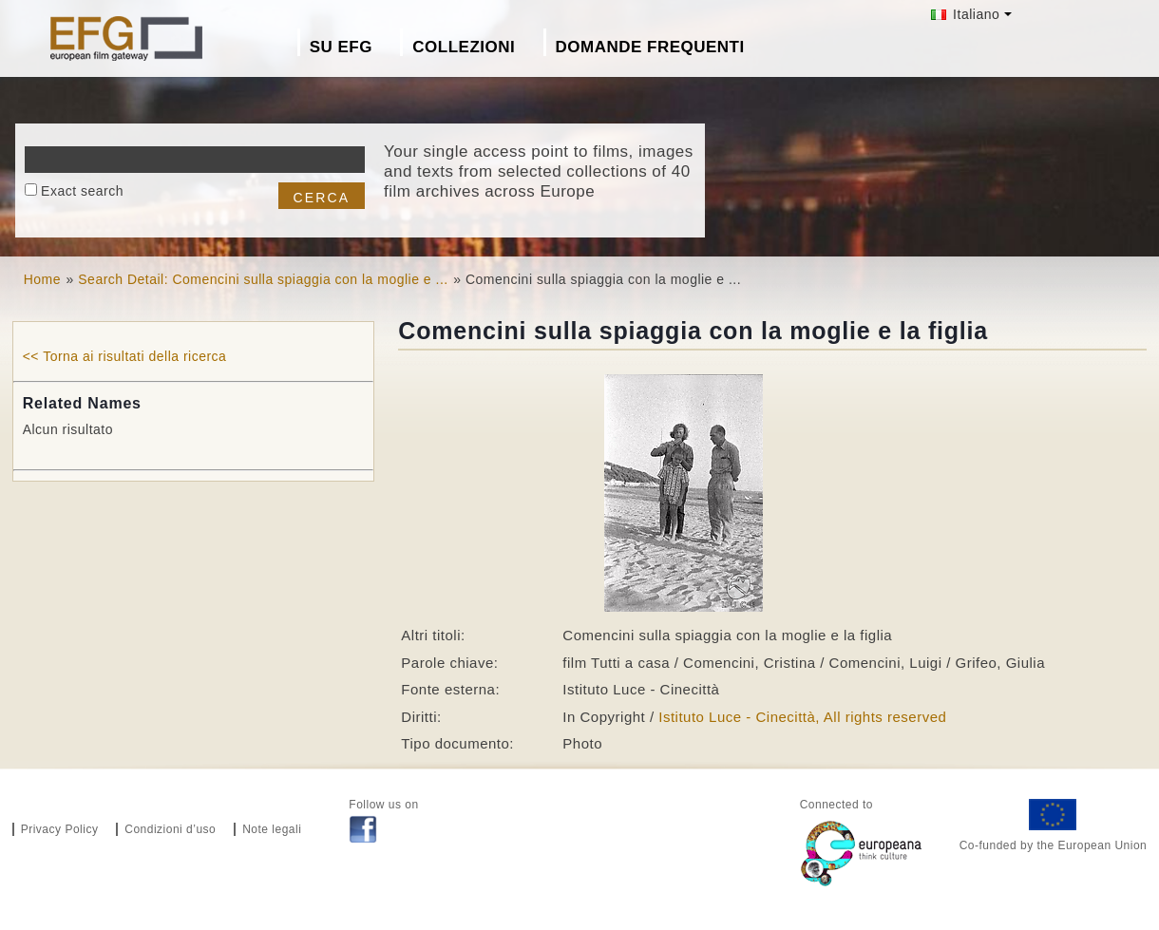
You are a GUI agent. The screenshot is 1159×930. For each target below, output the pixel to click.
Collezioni (463, 47)
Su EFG (341, 47)
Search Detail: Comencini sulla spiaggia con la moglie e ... (262, 279)
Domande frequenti (650, 47)
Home (42, 279)
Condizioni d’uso (170, 829)
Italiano (965, 14)
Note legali (271, 829)
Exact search (82, 191)
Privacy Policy (60, 829)
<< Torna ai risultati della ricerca (125, 356)
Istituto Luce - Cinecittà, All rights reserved (802, 717)
